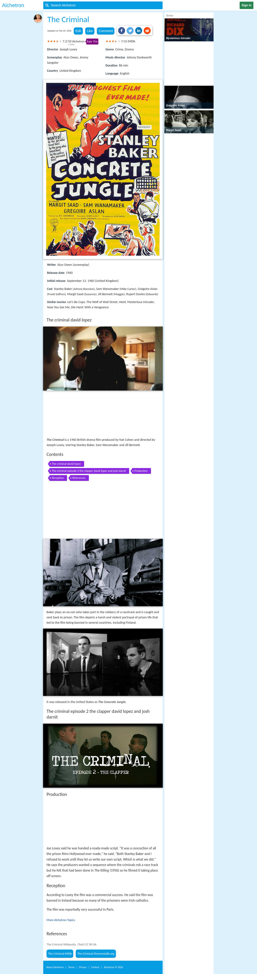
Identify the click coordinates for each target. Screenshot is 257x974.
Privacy (83, 967)
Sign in (246, 5)
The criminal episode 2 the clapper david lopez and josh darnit (89, 471)
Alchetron (13, 5)
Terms (71, 967)
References (78, 478)
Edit (78, 31)
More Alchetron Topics (61, 920)
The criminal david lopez (66, 464)
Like (90, 31)
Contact (95, 967)
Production (141, 471)
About (55, 967)
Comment (106, 31)
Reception (58, 478)
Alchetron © (113, 967)
